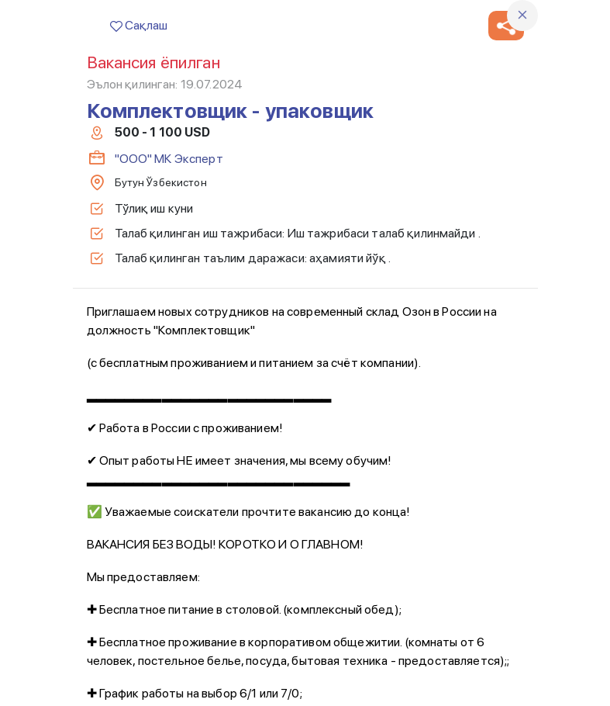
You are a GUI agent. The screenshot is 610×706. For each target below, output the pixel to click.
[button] (506, 25)
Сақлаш (138, 25)
